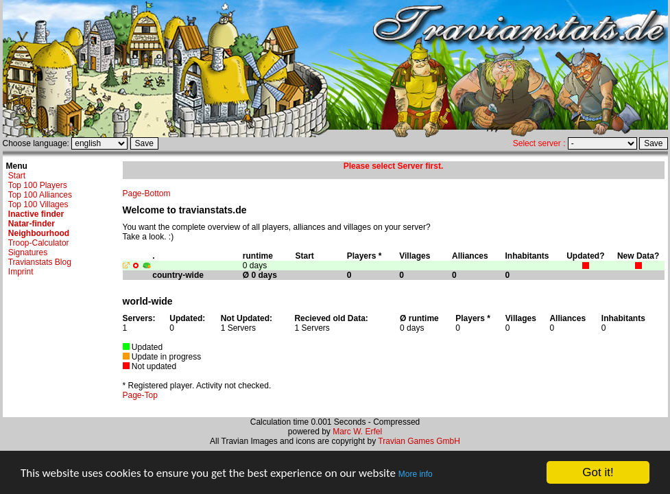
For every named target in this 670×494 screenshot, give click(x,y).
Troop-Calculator (38, 243)
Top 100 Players (37, 185)
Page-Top (140, 395)
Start (16, 175)
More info (415, 474)
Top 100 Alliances (40, 195)
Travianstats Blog (39, 262)
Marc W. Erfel (357, 431)
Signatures (27, 252)
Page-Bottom (147, 193)
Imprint (21, 272)
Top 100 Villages (38, 204)
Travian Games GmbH (419, 441)
